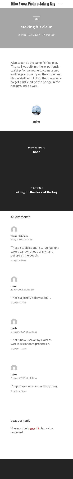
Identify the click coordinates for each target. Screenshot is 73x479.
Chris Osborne (20, 236)
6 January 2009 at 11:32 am (24, 378)
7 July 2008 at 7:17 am (21, 239)
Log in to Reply (19, 260)
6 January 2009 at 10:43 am (24, 332)
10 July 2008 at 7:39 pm (22, 289)
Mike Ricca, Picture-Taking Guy (33, 4)
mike (23, 34)
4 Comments (48, 34)
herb (14, 328)
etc (36, 18)
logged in (34, 428)
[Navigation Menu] (60, 3)
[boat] (36, 151)
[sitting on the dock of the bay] (36, 191)
